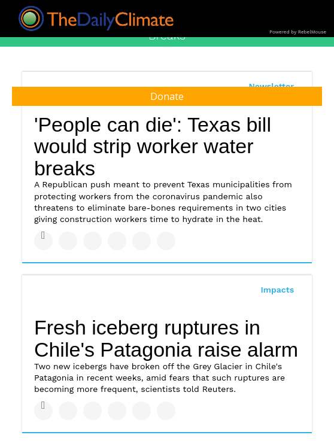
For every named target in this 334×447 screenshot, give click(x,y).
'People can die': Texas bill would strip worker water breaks (152, 146)
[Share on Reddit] (166, 241)
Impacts (277, 289)
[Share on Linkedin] (92, 241)
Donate (167, 96)
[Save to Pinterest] (141, 241)
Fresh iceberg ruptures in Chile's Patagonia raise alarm (166, 338)
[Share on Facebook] (43, 241)
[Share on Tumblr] (117, 241)
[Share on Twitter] (68, 241)
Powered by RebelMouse (297, 32)
